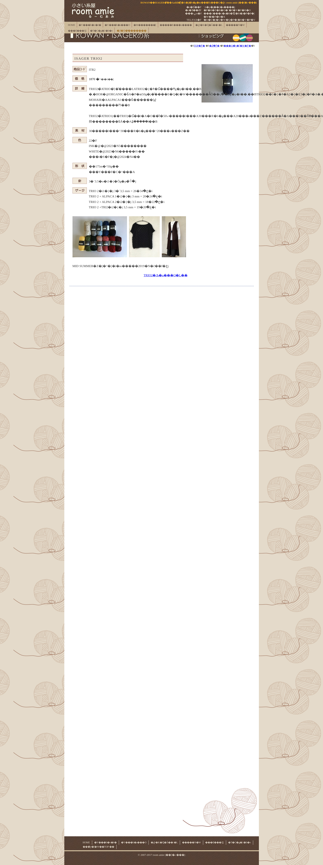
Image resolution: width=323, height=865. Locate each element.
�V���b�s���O (117, 25)
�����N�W (235, 25)
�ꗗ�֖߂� (214, 45)
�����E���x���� (176, 25)
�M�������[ (145, 25)
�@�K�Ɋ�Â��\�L (208, 25)
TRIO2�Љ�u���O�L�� (165, 275)
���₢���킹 (77, 30)
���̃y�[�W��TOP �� (98, 846)
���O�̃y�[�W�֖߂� (237, 45)
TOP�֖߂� (199, 45)
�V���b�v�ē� (90, 25)
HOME (71, 25)
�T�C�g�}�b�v (101, 30)
